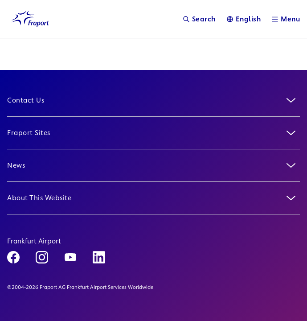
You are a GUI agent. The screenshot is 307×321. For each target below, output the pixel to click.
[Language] (243, 19)
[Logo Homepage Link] (30, 19)
